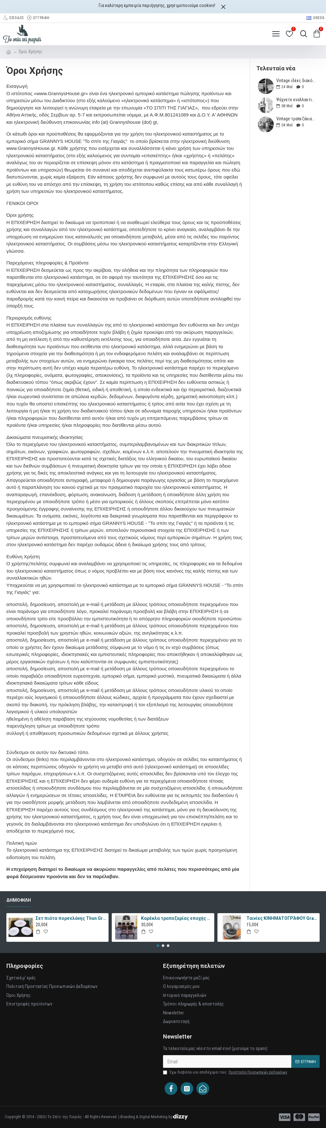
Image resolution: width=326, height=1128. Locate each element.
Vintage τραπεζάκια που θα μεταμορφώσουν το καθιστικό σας (295, 118)
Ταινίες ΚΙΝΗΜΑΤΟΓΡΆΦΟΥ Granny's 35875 (281, 918)
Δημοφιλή (18, 900)
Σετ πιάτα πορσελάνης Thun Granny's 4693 (71, 918)
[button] (158, 945)
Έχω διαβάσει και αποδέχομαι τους (225, 1072)
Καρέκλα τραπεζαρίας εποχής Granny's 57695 (176, 918)
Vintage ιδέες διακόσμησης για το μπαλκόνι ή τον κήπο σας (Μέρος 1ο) (295, 80)
